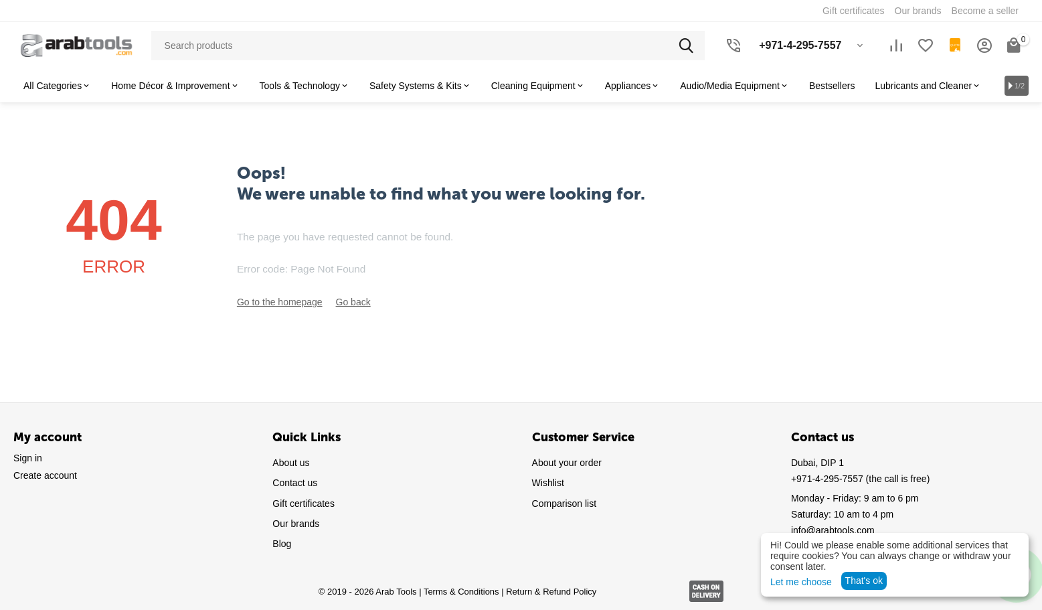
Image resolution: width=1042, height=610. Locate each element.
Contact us (294, 482)
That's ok (864, 580)
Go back (353, 302)
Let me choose (801, 582)
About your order (567, 462)
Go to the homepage (280, 302)
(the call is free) (860, 478)
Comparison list (564, 503)
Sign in (27, 458)
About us (290, 462)
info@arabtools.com (833, 530)
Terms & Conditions (461, 592)
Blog (281, 543)
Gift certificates (303, 503)
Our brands (295, 523)
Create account (45, 475)
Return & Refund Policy (551, 592)
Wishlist (548, 482)
